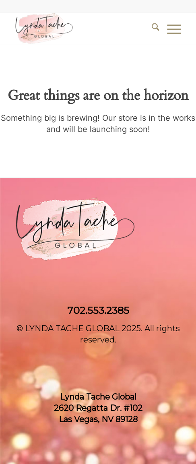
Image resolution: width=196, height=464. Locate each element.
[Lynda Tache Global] (81, 28)
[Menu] (170, 28)
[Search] (151, 28)
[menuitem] (151, 28)
